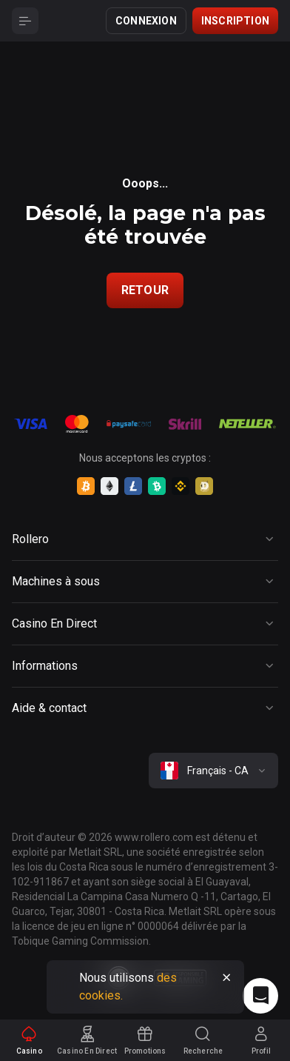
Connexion (146, 21)
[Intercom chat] (260, 996)
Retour (145, 290)
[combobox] (213, 770)
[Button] (25, 20)
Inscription (235, 21)
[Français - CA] (213, 770)
